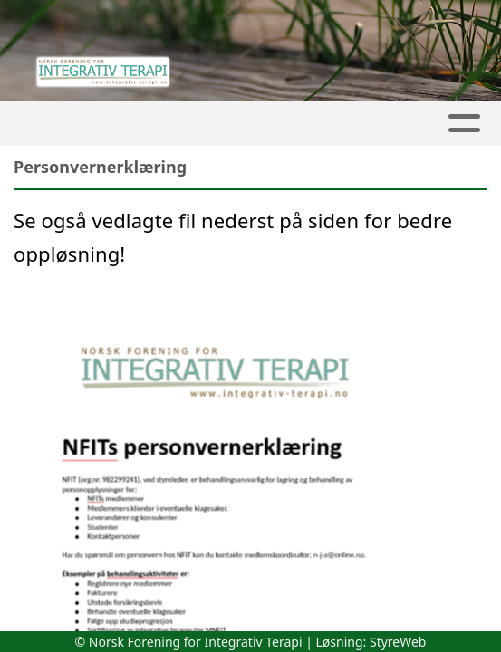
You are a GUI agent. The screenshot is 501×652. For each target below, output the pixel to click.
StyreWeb (398, 641)
